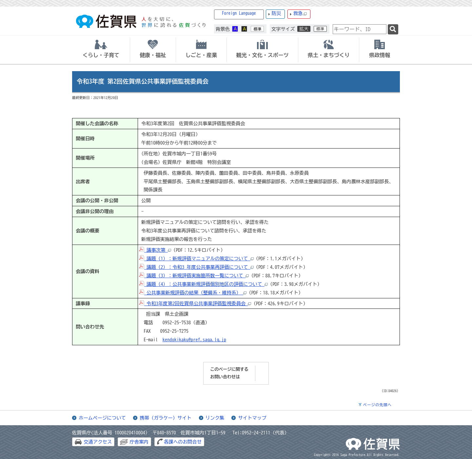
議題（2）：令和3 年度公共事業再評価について (196, 267)
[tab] (101, 49)
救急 (300, 13)
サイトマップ (252, 417)
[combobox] (359, 29)
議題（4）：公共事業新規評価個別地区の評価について (203, 284)
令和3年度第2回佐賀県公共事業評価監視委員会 (195, 303)
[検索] (393, 29)
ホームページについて (102, 417)
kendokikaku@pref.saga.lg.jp (194, 339)
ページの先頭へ (377, 405)
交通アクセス (98, 441)
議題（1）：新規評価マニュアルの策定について (196, 258)
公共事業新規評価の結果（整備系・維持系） (192, 292)
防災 (276, 13)
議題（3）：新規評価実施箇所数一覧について (194, 275)
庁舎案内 (138, 441)
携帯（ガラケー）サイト (165, 417)
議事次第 (155, 250)
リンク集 (215, 417)
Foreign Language (239, 13)
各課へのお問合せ (183, 441)
